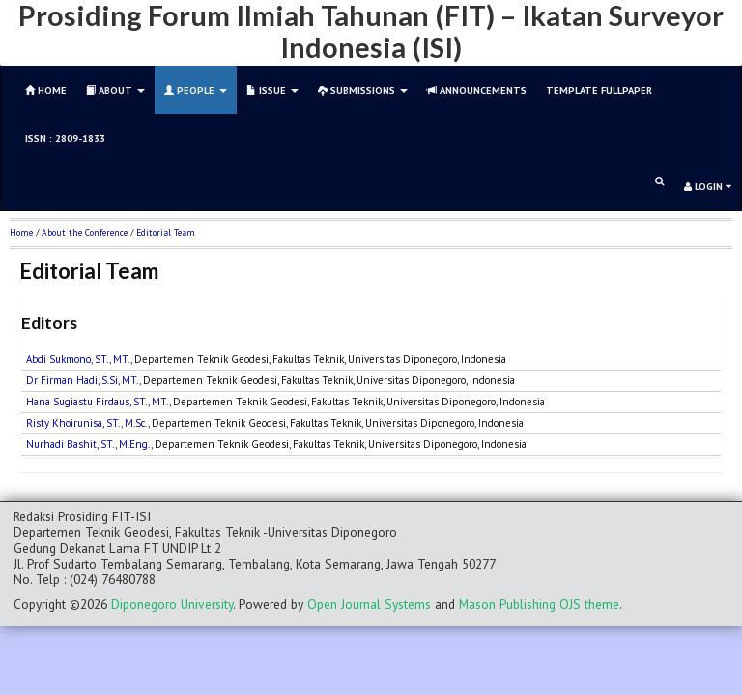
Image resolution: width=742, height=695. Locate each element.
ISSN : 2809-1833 (65, 138)
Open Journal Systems (369, 604)
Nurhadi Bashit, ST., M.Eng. (88, 444)
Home (21, 232)
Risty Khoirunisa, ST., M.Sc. (87, 423)
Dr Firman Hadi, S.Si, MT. (82, 380)
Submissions (363, 90)
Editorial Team (165, 232)
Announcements (477, 90)
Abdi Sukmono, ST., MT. (78, 359)
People (195, 90)
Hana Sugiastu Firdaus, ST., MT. (97, 401)
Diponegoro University (172, 604)
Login (707, 186)
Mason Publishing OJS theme (539, 604)
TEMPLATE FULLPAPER (599, 90)
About (115, 90)
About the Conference (85, 232)
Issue (272, 90)
